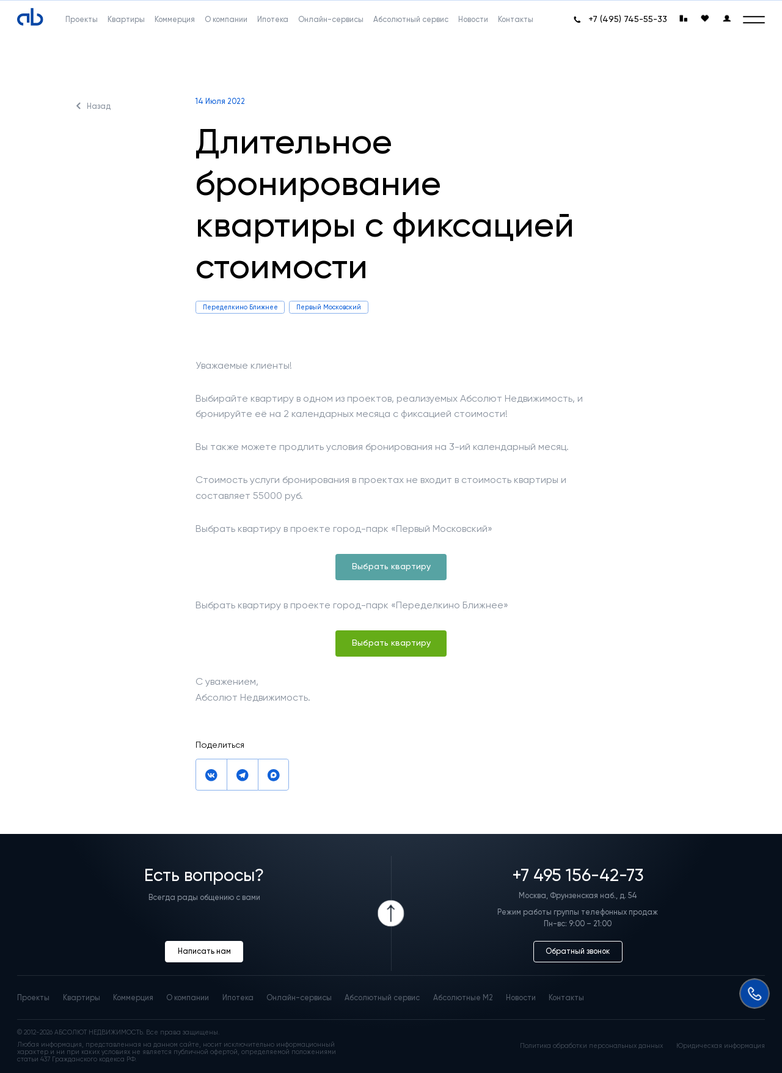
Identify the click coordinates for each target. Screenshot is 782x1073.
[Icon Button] (391, 914)
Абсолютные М (463, 997)
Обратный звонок (578, 951)
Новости (521, 997)
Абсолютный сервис (382, 997)
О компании (187, 997)
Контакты (566, 997)
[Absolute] (30, 17)
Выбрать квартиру (391, 566)
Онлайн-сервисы (299, 997)
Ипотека (238, 997)
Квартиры (81, 997)
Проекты (33, 997)
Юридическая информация (720, 1046)
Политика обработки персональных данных (591, 1046)
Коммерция (133, 997)
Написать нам (204, 951)
